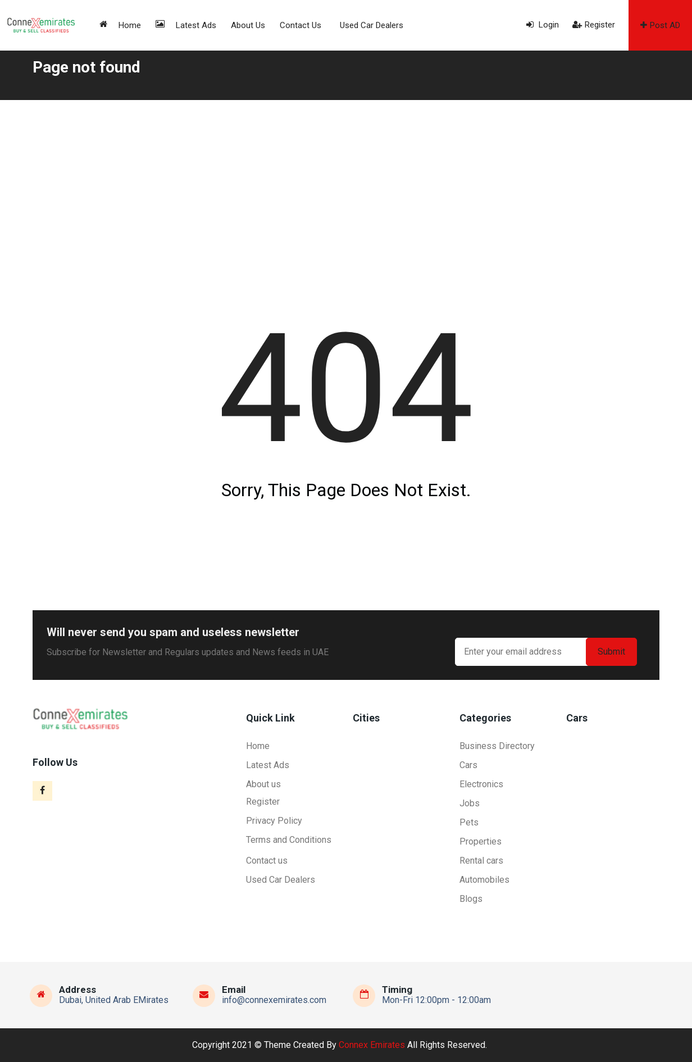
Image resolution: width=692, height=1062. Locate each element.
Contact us (300, 25)
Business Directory (497, 746)
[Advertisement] (346, 184)
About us (248, 25)
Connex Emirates (372, 1045)
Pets (469, 822)
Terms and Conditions (288, 839)
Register (593, 25)
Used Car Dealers (371, 25)
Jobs (469, 803)
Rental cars (481, 860)
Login (542, 25)
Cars (468, 765)
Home (120, 25)
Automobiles (484, 879)
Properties (480, 841)
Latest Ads (186, 25)
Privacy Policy (274, 820)
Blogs (470, 898)
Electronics (481, 784)
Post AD (660, 25)
